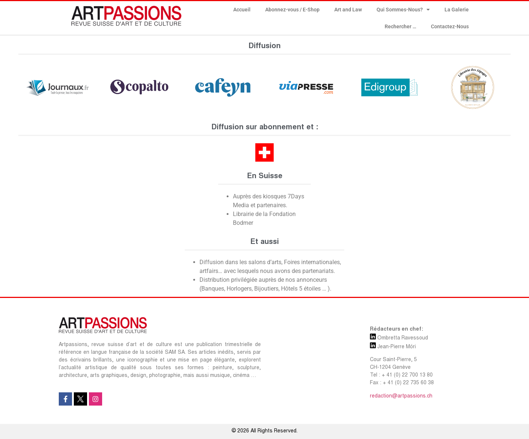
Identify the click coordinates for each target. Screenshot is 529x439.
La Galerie (457, 9)
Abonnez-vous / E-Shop (292, 9)
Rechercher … (400, 26)
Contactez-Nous (450, 26)
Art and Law (348, 9)
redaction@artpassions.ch (401, 396)
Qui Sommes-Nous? (403, 9)
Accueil (242, 9)
